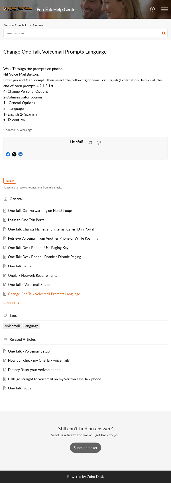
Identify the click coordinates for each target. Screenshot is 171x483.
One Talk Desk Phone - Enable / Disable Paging (44, 256)
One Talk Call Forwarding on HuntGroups (40, 210)
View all (11, 303)
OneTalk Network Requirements (32, 275)
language (31, 325)
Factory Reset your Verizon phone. (34, 369)
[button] (153, 9)
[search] (85, 33)
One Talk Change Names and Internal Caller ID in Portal (51, 229)
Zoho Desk (95, 476)
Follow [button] (10, 181)
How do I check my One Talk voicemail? (38, 360)
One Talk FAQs (19, 266)
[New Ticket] (85, 447)
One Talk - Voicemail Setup (29, 284)
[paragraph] (85, 91)
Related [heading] (23, 339)
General (38, 25)
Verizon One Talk (15, 25)
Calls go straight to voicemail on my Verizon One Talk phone (54, 379)
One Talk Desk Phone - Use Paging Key (38, 247)
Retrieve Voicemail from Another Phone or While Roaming (53, 238)
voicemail (12, 325)
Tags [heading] (13, 315)
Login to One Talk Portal (26, 219)
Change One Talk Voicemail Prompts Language (44, 293)
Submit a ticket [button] (85, 447)
